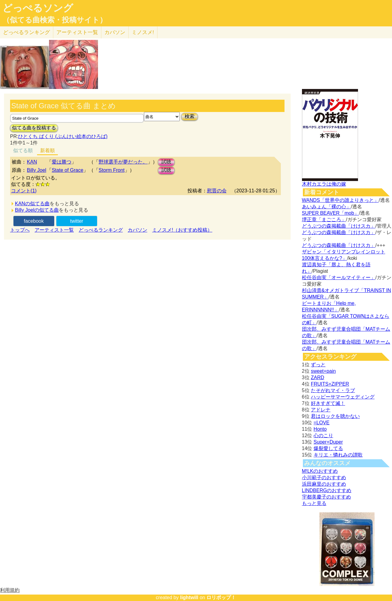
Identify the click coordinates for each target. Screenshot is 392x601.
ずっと (318, 364)
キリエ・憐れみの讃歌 (338, 454)
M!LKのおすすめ (320, 471)
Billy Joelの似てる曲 (37, 210)
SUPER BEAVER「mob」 (330, 213)
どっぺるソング (37, 7)
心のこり (323, 435)
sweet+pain (323, 371)
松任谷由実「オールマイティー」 (338, 277)
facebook (34, 221)
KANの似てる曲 (32, 203)
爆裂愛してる (328, 448)
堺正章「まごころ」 (324, 219)
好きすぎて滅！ (328, 403)
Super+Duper (328, 442)
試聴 (166, 161)
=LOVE (322, 422)
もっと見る (314, 503)
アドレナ (320, 409)
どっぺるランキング (101, 230)
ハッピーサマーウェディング (343, 396)
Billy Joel (36, 170)
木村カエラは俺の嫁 (324, 184)
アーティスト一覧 (54, 230)
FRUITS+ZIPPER (330, 384)
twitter (76, 221)
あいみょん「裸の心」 (326, 206)
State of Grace (67, 170)
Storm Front (111, 170)
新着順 (47, 150)
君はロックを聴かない (335, 416)
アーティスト (77, 32)
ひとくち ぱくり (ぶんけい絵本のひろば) (62, 136)
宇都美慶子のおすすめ (326, 496)
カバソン (114, 32)
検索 (189, 116)
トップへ (20, 230)
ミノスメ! (143, 32)
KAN (32, 161)
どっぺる (26, 32)
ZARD (317, 377)
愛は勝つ (61, 161)
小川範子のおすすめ (324, 477)
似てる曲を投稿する (34, 127)
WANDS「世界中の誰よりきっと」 (340, 200)
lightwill (189, 597)
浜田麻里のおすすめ (324, 484)
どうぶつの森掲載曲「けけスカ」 (338, 226)
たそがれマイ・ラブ (333, 390)
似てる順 (23, 150)
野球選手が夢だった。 (123, 161)
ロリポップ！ (221, 597)
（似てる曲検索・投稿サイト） (54, 20)
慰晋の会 (217, 190)
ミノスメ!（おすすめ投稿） (182, 230)
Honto (320, 429)
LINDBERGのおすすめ (327, 490)
